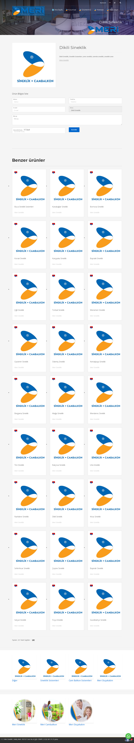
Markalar (99, 10)
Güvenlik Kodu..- (21, 130)
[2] (33, 640)
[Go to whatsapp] (128, 736)
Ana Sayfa (57, 10)
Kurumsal (71, 10)
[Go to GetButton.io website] (128, 740)
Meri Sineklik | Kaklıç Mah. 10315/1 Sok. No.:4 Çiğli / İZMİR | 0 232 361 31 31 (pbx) (31, 739)
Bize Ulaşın (112, 10)
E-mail (15, 108)
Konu (71, 108)
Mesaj (15, 116)
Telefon (72, 99)
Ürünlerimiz (85, 10)
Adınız (15, 99)
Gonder (74, 130)
